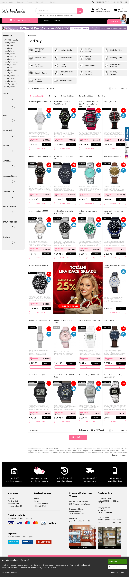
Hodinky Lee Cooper (12, 70)
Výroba (29, 2)
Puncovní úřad (13, 502)
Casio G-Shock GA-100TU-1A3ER (64, 375)
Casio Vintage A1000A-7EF (89, 374)
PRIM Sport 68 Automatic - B (40, 156)
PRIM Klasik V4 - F (110, 319)
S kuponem (34, 139)
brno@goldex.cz (104, 506)
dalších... (77, 436)
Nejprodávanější (38, 96)
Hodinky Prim (9, 48)
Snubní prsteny (51, 16)
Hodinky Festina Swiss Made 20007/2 (114, 266)
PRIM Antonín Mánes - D (113, 156)
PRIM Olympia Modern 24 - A (40, 102)
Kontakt (37, 499)
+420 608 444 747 (99, 2)
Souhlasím (113, 561)
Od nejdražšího (70, 96)
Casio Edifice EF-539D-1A (38, 265)
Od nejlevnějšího (90, 96)
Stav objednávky (41, 2)
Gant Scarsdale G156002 (38, 210)
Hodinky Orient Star (11, 76)
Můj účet (101, 9)
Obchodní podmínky (41, 502)
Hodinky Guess (9, 87)
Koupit (46, 144)
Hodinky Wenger (10, 81)
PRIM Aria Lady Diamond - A (39, 319)
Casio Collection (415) (37, 374)
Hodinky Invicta (10, 56)
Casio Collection (85, 156)
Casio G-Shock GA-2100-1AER (64, 157)
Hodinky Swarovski (11, 62)
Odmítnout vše (117, 572)
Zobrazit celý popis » (119, 453)
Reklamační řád (40, 504)
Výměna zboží (13, 499)
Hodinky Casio (9, 43)
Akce (3, 2)
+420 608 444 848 (105, 511)
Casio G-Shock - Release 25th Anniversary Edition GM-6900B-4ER (88, 104)
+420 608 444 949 (76, 512)
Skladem (107, 96)
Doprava (20, 2)
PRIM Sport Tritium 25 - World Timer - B (63, 103)
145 (122, 89)
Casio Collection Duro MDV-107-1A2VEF (114, 211)
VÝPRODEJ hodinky (11, 40)
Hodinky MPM (9, 59)
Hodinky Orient (9, 73)
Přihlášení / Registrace (103, 11)
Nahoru (34, 429)
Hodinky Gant (9, 67)
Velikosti (56, 20)
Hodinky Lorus (9, 51)
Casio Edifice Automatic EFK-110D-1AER (63, 211)
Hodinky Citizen (10, 65)
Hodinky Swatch (10, 78)
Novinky (54, 96)
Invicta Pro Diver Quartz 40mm (88, 211)
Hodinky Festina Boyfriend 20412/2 (64, 320)
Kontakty (53, 2)
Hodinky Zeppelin (10, 84)
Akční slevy (116, 21)
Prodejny (47, 20)
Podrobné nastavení (117, 567)
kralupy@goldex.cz (76, 507)
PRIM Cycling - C (110, 102)
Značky (11, 2)
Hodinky (72, 16)
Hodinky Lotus (9, 54)
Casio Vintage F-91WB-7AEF (89, 319)
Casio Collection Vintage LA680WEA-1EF (113, 375)
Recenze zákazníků (15, 504)
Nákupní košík (122, 11)
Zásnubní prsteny (63, 16)
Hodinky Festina (10, 45)
